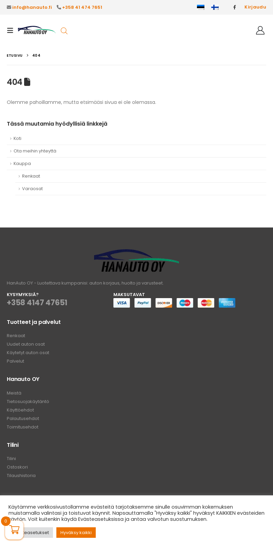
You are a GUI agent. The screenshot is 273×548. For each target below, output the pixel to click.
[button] (12, 30)
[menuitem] (201, 7)
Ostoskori (17, 467)
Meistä (14, 393)
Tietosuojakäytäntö (28, 401)
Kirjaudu (255, 7)
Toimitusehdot (22, 427)
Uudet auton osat (26, 344)
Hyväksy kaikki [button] (76, 532)
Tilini (11, 458)
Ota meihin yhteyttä (35, 151)
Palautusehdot (23, 418)
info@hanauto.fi (32, 7)
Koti (17, 138)
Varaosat (32, 188)
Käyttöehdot (20, 410)
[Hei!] (260, 30)
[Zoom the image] (136, 253)
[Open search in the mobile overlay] (64, 30)
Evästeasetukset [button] (31, 532)
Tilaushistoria (21, 475)
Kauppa (22, 163)
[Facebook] (234, 7)
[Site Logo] (37, 30)
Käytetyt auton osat (28, 352)
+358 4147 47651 (37, 302)
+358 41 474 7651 (82, 7)
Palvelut (15, 361)
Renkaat (31, 176)
